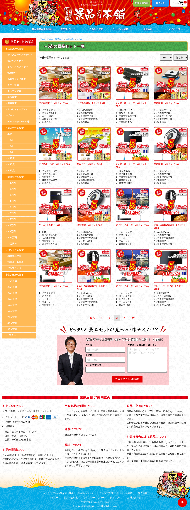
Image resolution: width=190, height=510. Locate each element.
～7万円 (11, 219)
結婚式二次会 (14, 256)
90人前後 (12, 329)
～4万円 (11, 201)
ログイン (160, 3)
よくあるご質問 (95, 29)
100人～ (11, 335)
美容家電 (12, 103)
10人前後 (12, 280)
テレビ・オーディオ (17, 109)
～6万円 (11, 213)
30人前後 (12, 292)
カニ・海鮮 (13, 85)
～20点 (11, 170)
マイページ (174, 29)
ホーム (15, 29)
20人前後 (12, 286)
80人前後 (12, 323)
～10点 (11, 158)
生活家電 (12, 97)
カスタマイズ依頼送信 (127, 378)
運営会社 (147, 29)
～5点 (10, 146)
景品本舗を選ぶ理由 (42, 29)
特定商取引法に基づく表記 (95, 501)
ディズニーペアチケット (19, 54)
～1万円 (11, 183)
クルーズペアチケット (18, 67)
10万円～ (12, 243)
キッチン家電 (14, 91)
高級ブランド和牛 (16, 79)
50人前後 (12, 305)
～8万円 (11, 225)
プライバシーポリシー (92, 497)
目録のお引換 (71, 497)
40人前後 (12, 299)
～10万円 (12, 237)
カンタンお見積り (121, 29)
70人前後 (12, 317)
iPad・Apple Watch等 (18, 121)
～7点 (10, 152)
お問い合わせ (134, 497)
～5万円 (11, 207)
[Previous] (92, 318)
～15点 (11, 164)
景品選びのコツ (68, 29)
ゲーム (10, 115)
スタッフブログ (116, 497)
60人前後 (12, 311)
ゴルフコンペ (14, 268)
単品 (9, 134)
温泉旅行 (12, 73)
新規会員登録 (142, 3)
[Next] (134, 318)
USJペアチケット (16, 60)
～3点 (10, 140)
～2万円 (11, 189)
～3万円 (11, 195)
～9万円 (11, 231)
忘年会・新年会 (15, 262)
